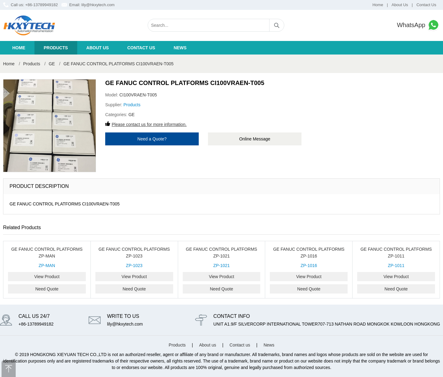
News (180, 47)
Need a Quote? (152, 138)
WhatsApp (418, 25)
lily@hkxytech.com (98, 4)
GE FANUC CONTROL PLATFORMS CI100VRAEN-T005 (118, 63)
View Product (46, 276)
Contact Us (426, 4)
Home (378, 4)
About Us (400, 4)
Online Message (254, 138)
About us (97, 47)
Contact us (141, 47)
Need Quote (47, 288)
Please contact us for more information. (149, 124)
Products (56, 47)
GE (52, 63)
